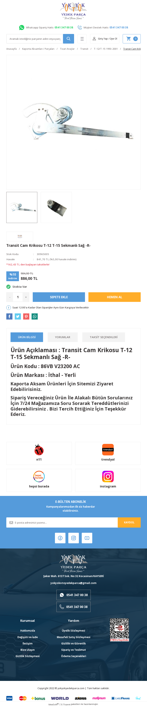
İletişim (28, 643)
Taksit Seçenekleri (104, 337)
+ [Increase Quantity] (26, 297)
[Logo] (73, 11)
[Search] (40, 39)
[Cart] (132, 38)
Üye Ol (113, 38)
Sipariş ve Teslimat (73, 650)
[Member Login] (100, 38)
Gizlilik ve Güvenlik (73, 643)
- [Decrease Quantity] (9, 297)
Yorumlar (62, 337)
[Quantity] (18, 297)
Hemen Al (114, 297)
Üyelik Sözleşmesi (73, 630)
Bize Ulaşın (27, 650)
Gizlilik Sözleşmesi (28, 656)
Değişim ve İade (27, 637)
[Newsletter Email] (73, 522)
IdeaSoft (53, 704)
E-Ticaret (65, 704)
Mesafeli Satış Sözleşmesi (73, 637)
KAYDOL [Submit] (129, 522)
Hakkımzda (27, 630)
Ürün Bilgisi (27, 337)
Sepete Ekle (59, 297)
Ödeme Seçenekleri (73, 656)
